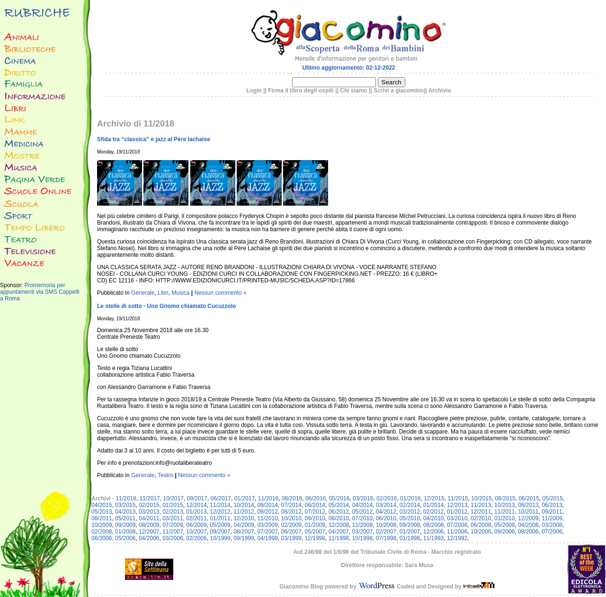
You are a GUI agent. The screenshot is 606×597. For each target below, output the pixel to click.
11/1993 (433, 538)
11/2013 (481, 505)
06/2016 (315, 498)
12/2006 (433, 531)
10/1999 (220, 538)
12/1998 (315, 538)
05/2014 (339, 505)
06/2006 (101, 538)
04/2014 (362, 505)
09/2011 (552, 511)
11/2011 (504, 511)
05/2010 (410, 518)
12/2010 (243, 518)
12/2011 (481, 511)
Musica (180, 292)
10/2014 (243, 505)
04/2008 (528, 525)
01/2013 (196, 511)
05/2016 (339, 498)
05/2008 (504, 525)
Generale (142, 292)
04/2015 (101, 505)
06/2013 (552, 505)
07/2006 (552, 531)
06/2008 (481, 525)
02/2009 (291, 525)
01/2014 (433, 505)
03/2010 (457, 518)
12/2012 (220, 511)
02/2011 (196, 518)
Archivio (439, 90)
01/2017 (244, 498)
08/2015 (505, 498)
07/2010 (362, 518)
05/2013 (101, 511)
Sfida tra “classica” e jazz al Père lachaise (153, 139)
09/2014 (267, 505)
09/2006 (504, 531)
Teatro (165, 475)
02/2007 (386, 531)
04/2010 (433, 518)
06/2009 (196, 525)
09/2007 (220, 531)
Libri (163, 292)
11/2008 (362, 525)
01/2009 (315, 525)
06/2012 (339, 511)
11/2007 (172, 531)
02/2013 (172, 511)
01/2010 (504, 518)
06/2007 (291, 531)
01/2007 (410, 531)
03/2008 (552, 525)
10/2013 (504, 505)
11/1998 (339, 538)
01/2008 (125, 531)
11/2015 (457, 498)
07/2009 (172, 525)
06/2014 (315, 505)
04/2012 (386, 511)
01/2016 (410, 498)
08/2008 (433, 525)
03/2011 (172, 518)
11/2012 (243, 511)
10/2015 (481, 498)
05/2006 (125, 538)
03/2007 (362, 531)
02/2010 (481, 518)
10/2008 (386, 525)
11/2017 (149, 498)
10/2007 (196, 531)
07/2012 (315, 511)
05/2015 (552, 498)
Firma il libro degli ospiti (301, 90)
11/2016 (268, 498)
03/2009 (267, 525)
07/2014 (291, 505)
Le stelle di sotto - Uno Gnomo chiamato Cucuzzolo (166, 306)
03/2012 (410, 511)
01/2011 (220, 518)
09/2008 (410, 525)
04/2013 (125, 511)
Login (254, 90)
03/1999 (291, 538)
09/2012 (267, 511)
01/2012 (457, 511)
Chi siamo (353, 90)
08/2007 (243, 531)
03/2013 (149, 511)
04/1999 (267, 538)
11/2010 (267, 518)
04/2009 (243, 525)
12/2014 (196, 505)
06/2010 (386, 518)
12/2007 (149, 531)
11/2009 (552, 518)
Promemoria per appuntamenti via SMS (32, 288)
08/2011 (101, 518)
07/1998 (386, 538)
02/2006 (196, 538)
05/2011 (125, 518)
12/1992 (457, 538)
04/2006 (149, 538)
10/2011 (528, 511)
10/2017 (173, 498)
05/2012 (362, 511)
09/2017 (197, 498)
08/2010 (339, 518)
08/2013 (528, 505)
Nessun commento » (221, 292)
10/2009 (101, 525)
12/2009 (528, 518)
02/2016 (386, 498)
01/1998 (410, 538)
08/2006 (528, 531)
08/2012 (291, 511)
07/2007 (267, 531)
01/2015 (172, 505)
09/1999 (243, 538)
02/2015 (149, 505)
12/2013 (457, 505)
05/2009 (220, 525)
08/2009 (149, 525)
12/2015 (434, 498)
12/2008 (339, 525)
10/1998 (362, 538)
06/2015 (528, 498)
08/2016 (292, 498)
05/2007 (315, 531)
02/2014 (410, 505)
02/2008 (101, 531)
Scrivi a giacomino (399, 90)
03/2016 (363, 498)
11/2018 (126, 498)
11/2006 (457, 531)
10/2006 (481, 531)
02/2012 (433, 511)
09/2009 (125, 525)
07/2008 (457, 525)
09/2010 (315, 518)
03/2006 (172, 538)
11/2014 (220, 505)
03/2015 (125, 505)
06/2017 (221, 498)
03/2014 (386, 505)
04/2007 (339, 531)
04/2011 (149, 518)
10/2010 (291, 518)
